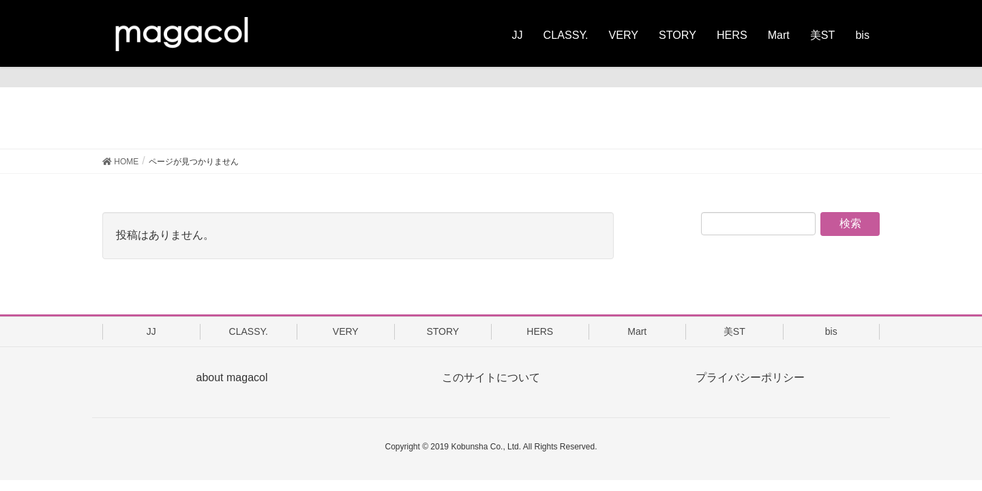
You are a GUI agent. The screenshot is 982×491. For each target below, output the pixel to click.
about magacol (232, 377)
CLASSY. (248, 331)
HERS (539, 331)
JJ (151, 331)
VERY (346, 331)
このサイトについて (491, 377)
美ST (734, 331)
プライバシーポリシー (750, 377)
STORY (442, 331)
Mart (636, 331)
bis (831, 331)
